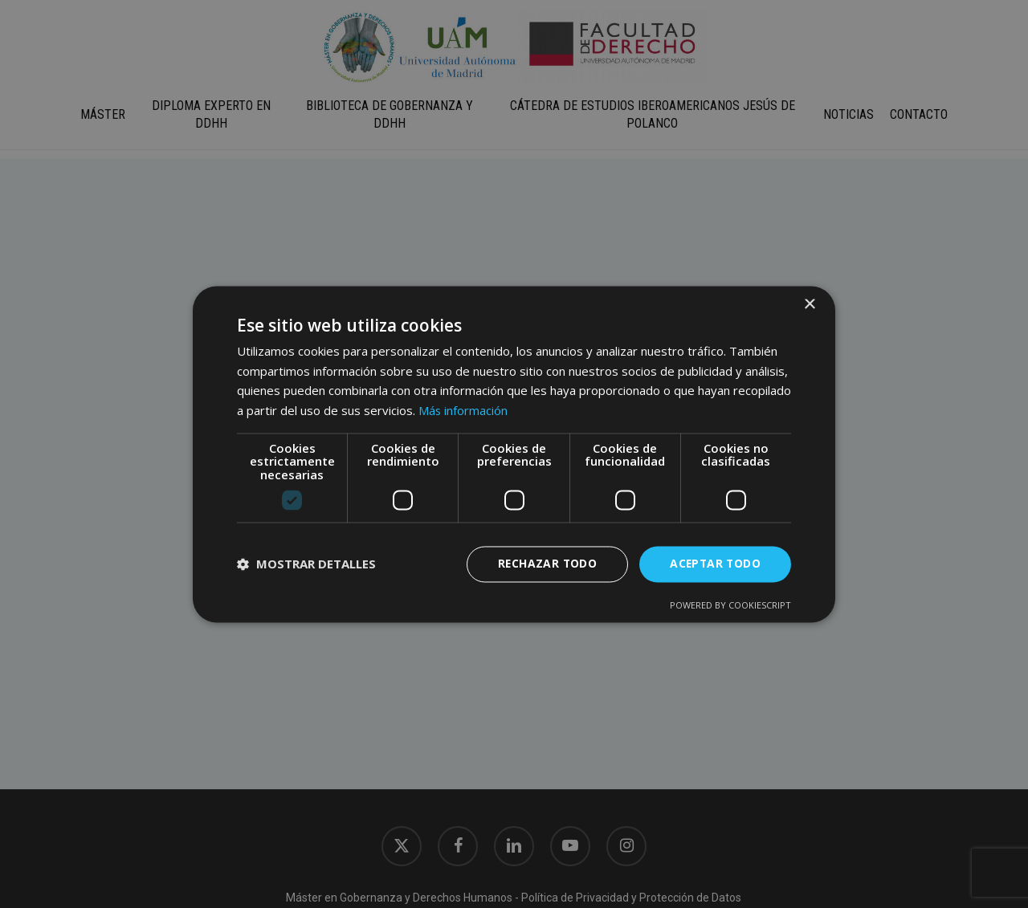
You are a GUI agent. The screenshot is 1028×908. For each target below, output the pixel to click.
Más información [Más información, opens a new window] (463, 410)
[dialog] (514, 454)
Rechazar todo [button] (544, 564)
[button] (306, 564)
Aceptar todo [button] (714, 564)
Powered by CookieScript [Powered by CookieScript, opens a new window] (730, 605)
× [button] (809, 305)
